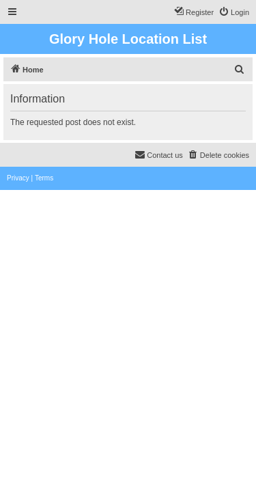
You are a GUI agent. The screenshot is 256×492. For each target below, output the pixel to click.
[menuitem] (233, 12)
